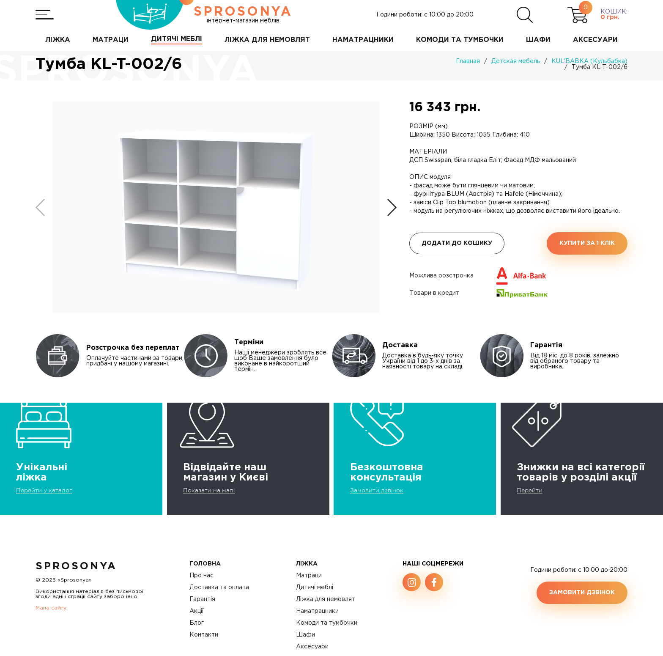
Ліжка (307, 563)
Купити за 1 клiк (587, 243)
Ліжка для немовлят (325, 599)
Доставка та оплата (219, 587)
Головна (205, 563)
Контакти (203, 634)
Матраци (309, 575)
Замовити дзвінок (376, 490)
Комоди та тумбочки (326, 623)
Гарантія (202, 599)
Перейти (529, 490)
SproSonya (76, 566)
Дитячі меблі (314, 587)
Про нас (201, 575)
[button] (392, 207)
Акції (196, 611)
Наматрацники (317, 611)
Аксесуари (312, 646)
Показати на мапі (209, 490)
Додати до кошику (457, 243)
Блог (196, 623)
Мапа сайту (51, 608)
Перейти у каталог (44, 490)
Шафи (305, 634)
